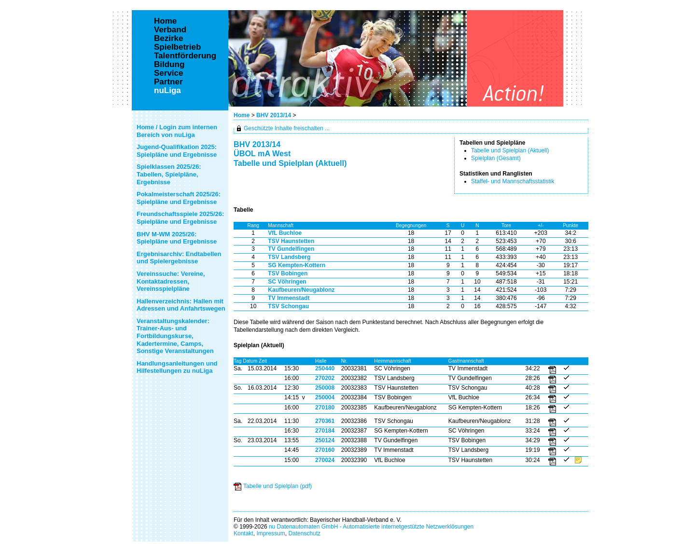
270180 (324, 407)
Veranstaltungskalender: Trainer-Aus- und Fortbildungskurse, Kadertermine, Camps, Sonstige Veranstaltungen (175, 335)
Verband (170, 30)
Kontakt (243, 533)
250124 (324, 440)
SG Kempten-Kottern (296, 265)
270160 (324, 450)
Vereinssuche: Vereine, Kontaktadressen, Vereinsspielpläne (171, 281)
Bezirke (168, 38)
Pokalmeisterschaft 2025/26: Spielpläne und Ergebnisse (179, 197)
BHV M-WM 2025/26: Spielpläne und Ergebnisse (177, 238)
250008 (324, 387)
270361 (324, 421)
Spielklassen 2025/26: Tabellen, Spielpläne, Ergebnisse (169, 174)
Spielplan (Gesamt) (496, 158)
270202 (324, 378)
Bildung (169, 64)
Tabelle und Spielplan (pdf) (277, 486)
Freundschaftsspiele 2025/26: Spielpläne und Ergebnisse (180, 217)
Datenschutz (304, 533)
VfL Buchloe (285, 233)
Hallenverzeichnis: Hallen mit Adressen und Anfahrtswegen (181, 305)
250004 (324, 397)
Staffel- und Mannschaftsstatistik (513, 181)
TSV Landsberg (289, 257)
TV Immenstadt (288, 298)
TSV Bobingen (287, 273)
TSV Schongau (288, 306)
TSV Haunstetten (291, 241)
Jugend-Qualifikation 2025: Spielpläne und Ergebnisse (177, 150)
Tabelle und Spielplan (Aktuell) (510, 150)
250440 (324, 368)
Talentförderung (185, 56)
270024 (324, 460)
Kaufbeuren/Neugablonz (301, 289)
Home (242, 115)
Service (168, 73)
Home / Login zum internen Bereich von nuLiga (177, 130)
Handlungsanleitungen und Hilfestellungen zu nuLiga (177, 367)
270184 (324, 430)
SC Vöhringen (287, 281)
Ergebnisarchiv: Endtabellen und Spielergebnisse (179, 257)
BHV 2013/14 (274, 115)
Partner (168, 82)
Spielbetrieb (177, 47)
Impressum (270, 533)
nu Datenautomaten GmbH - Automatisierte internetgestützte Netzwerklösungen (371, 526)
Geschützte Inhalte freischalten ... (287, 128)
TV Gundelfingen (291, 248)
